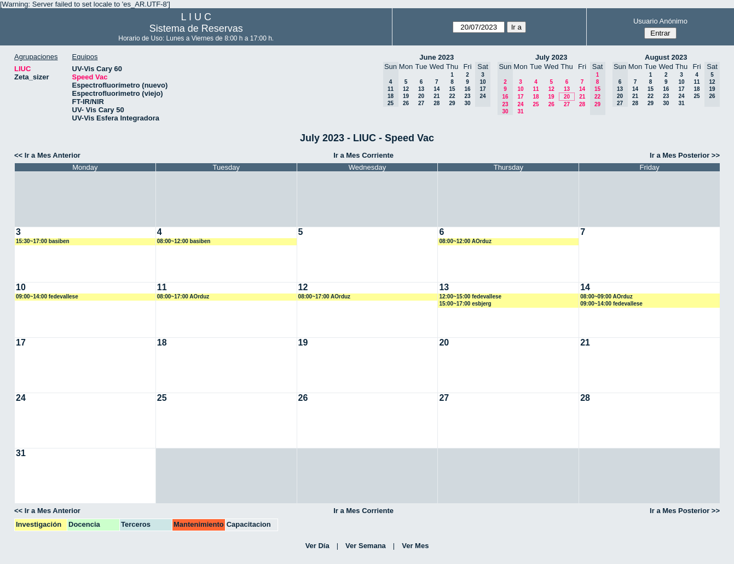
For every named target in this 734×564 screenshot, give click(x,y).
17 (520, 97)
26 (406, 103)
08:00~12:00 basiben (184, 241)
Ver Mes (415, 546)
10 (520, 89)
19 (406, 96)
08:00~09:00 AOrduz (606, 296)
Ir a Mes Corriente (363, 155)
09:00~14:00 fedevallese (47, 296)
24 (520, 104)
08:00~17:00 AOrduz (183, 296)
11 (536, 89)
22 (452, 96)
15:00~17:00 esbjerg (465, 304)
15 (452, 89)
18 (536, 97)
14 (437, 89)
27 (421, 103)
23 (467, 96)
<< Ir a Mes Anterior (47, 155)
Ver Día (317, 546)
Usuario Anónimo (660, 21)
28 (437, 103)
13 (421, 89)
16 (467, 89)
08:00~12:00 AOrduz (465, 241)
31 (520, 111)
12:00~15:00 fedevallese (470, 296)
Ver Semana (365, 546)
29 (452, 103)
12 (406, 89)
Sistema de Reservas (196, 28)
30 (467, 103)
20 (421, 96)
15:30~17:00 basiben (43, 241)
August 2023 (666, 57)
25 (536, 104)
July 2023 (551, 57)
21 (437, 96)
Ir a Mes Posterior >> (685, 155)
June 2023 (436, 57)
